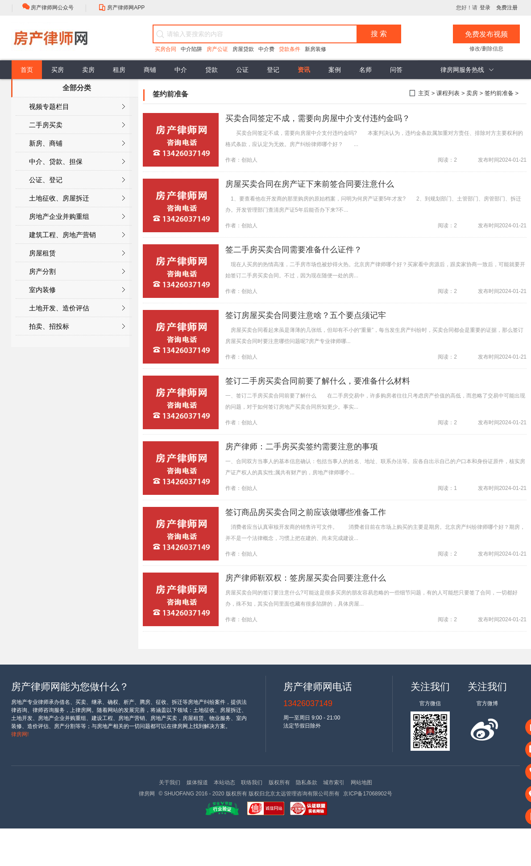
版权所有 (279, 782)
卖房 (88, 69)
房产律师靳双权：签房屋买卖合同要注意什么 (305, 577)
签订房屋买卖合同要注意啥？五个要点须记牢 (305, 315)
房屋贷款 (243, 49)
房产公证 (217, 49)
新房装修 (315, 49)
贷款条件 (289, 49)
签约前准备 (499, 93)
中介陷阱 (191, 49)
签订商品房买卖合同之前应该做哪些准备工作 (305, 512)
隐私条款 (306, 782)
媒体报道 (197, 782)
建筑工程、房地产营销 (77, 234)
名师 (365, 69)
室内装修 (77, 289)
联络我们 (251, 782)
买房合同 (165, 49)
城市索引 (333, 782)
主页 (424, 93)
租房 (119, 69)
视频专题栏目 (77, 106)
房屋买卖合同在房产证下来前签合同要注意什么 (309, 184)
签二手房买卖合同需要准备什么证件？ (293, 249)
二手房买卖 (77, 125)
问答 (396, 69)
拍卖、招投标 (77, 326)
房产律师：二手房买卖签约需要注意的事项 (301, 446)
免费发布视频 (486, 34)
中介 (180, 69)
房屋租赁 (77, 253)
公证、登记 (77, 180)
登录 (485, 7)
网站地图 (361, 782)
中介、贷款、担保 (77, 161)
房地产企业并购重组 (77, 216)
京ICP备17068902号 (367, 794)
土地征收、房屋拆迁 (77, 198)
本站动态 (224, 782)
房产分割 (77, 271)
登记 (273, 69)
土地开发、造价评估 (77, 308)
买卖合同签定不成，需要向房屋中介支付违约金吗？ (317, 118)
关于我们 (169, 782)
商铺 (150, 69)
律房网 (147, 794)
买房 (57, 69)
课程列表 (448, 93)
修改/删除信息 (486, 49)
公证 (242, 69)
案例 (334, 69)
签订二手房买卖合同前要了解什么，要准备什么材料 (317, 381)
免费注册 (507, 7)
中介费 (266, 49)
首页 (27, 69)
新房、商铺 (77, 143)
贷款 (211, 69)
